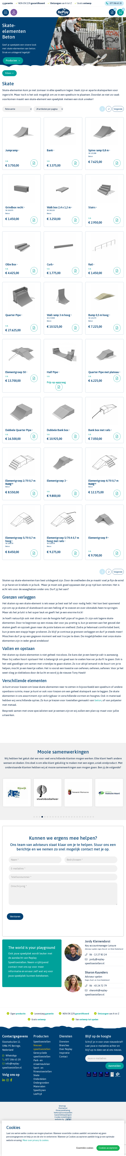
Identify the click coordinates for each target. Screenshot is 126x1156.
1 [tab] (34, 849)
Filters (9, 73)
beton (98, 732)
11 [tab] (61, 849)
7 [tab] (50, 849)
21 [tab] (88, 849)
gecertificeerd (52, 3)
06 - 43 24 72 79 (98, 1018)
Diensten (64, 1074)
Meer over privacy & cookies (36, 1140)
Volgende (118, 109)
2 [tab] (36, 849)
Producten (13, 60)
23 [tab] (93, 849)
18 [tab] (79, 849)
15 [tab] (71, 849)
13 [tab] (66, 849)
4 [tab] (42, 849)
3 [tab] (39, 849)
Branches (64, 1078)
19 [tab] (82, 849)
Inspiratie (64, 1085)
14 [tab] (69, 849)
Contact (63, 1089)
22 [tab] (90, 849)
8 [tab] (53, 849)
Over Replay (65, 1081)
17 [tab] (77, 849)
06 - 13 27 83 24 (98, 987)
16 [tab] (74, 849)
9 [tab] (55, 849)
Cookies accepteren (108, 1148)
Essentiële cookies (84, 1148)
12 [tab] (63, 849)
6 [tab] (47, 849)
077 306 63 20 (114, 3)
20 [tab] (85, 849)
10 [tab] (58, 849)
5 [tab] (45, 849)
